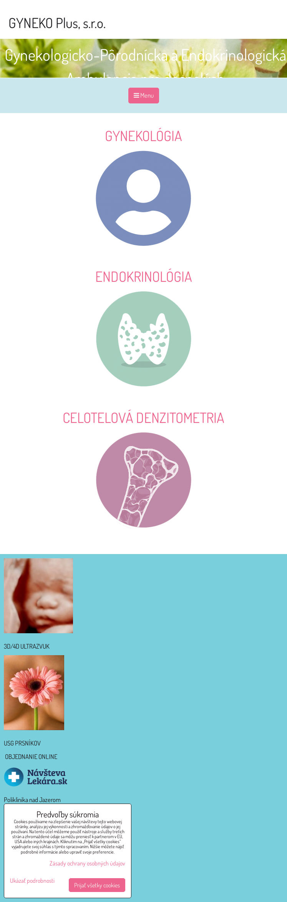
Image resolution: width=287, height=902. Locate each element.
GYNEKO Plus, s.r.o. (57, 23)
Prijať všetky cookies (97, 885)
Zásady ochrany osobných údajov (87, 863)
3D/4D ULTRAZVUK (27, 646)
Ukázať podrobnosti (32, 880)
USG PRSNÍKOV (22, 743)
